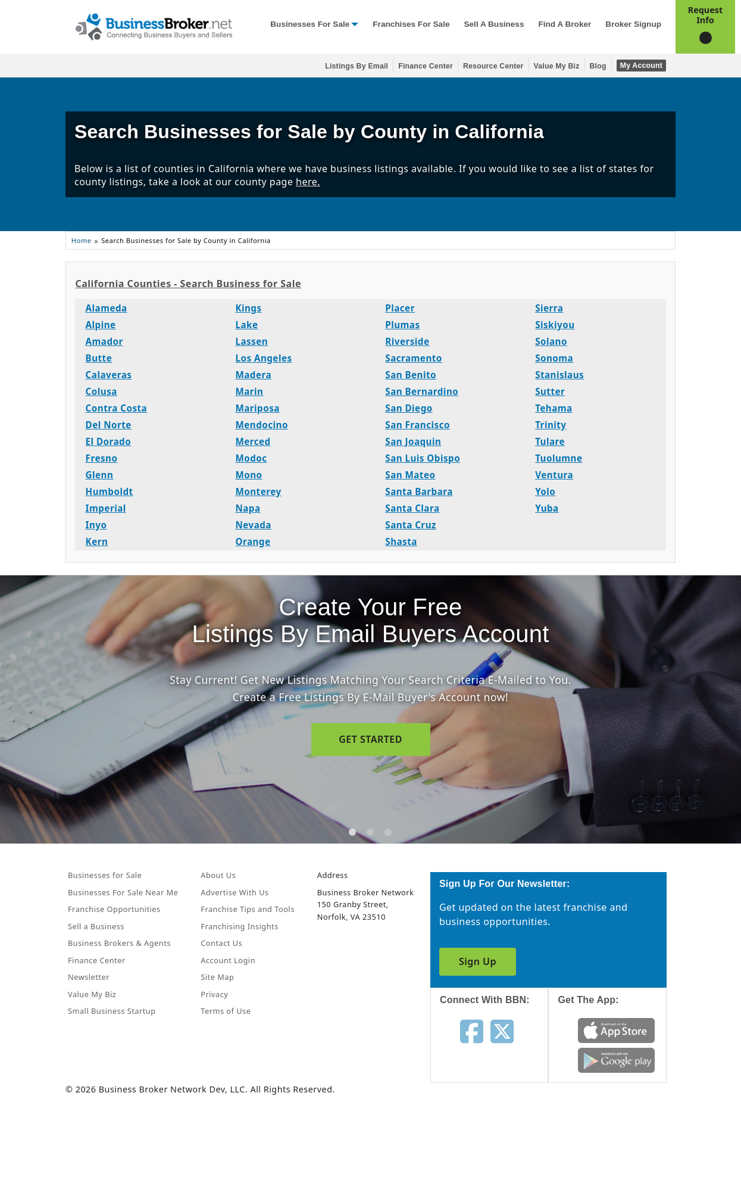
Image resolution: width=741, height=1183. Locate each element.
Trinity (550, 425)
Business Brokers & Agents (119, 943)
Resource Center (493, 66)
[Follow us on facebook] (471, 1030)
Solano (551, 341)
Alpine (101, 325)
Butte (99, 358)
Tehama (554, 408)
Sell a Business (494, 24)
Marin (249, 391)
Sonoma (554, 358)
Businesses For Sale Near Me (123, 892)
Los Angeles (263, 358)
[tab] (352, 832)
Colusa (101, 391)
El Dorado (109, 441)
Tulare (550, 441)
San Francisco (417, 425)
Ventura (554, 475)
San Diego (408, 408)
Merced (252, 441)
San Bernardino (421, 391)
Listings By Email (356, 66)
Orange (252, 541)
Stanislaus (559, 375)
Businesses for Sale (309, 24)
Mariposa (257, 408)
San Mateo (410, 475)
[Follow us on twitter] (502, 1030)
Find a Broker (564, 24)
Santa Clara (412, 508)
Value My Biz (557, 66)
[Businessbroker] (153, 25)
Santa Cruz (410, 525)
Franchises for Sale (411, 24)
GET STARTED (370, 739)
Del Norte (109, 425)
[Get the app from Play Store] (616, 1059)
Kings (248, 308)
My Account (641, 65)
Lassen (251, 341)
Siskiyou (554, 325)
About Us (218, 875)
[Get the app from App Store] (616, 1029)
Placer (400, 308)
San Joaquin (413, 441)
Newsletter (89, 977)
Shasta (401, 541)
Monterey (258, 491)
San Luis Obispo (422, 458)
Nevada (253, 525)
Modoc (251, 458)
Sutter (550, 391)
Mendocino (261, 425)
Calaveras (109, 375)
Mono (248, 475)
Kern (97, 541)
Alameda (106, 308)
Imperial (106, 508)
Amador (104, 341)
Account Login (228, 960)
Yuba (547, 508)
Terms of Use (226, 1010)
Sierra (549, 308)
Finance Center (425, 66)
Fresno (102, 458)
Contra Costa (117, 408)
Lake (246, 325)
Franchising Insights (239, 926)
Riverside (407, 341)
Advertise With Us (234, 892)
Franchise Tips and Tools (247, 909)
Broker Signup (633, 24)
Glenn (100, 475)
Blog (598, 66)
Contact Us (221, 943)
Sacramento (413, 358)
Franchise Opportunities (114, 909)
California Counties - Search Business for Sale (188, 283)
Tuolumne (558, 458)
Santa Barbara (418, 491)
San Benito (410, 375)
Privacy (214, 994)
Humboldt (109, 491)
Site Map (217, 977)
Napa (247, 508)
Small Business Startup (112, 1010)
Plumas (402, 325)
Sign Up (477, 961)
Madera (253, 375)
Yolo (545, 491)
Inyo (96, 525)
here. (308, 181)
